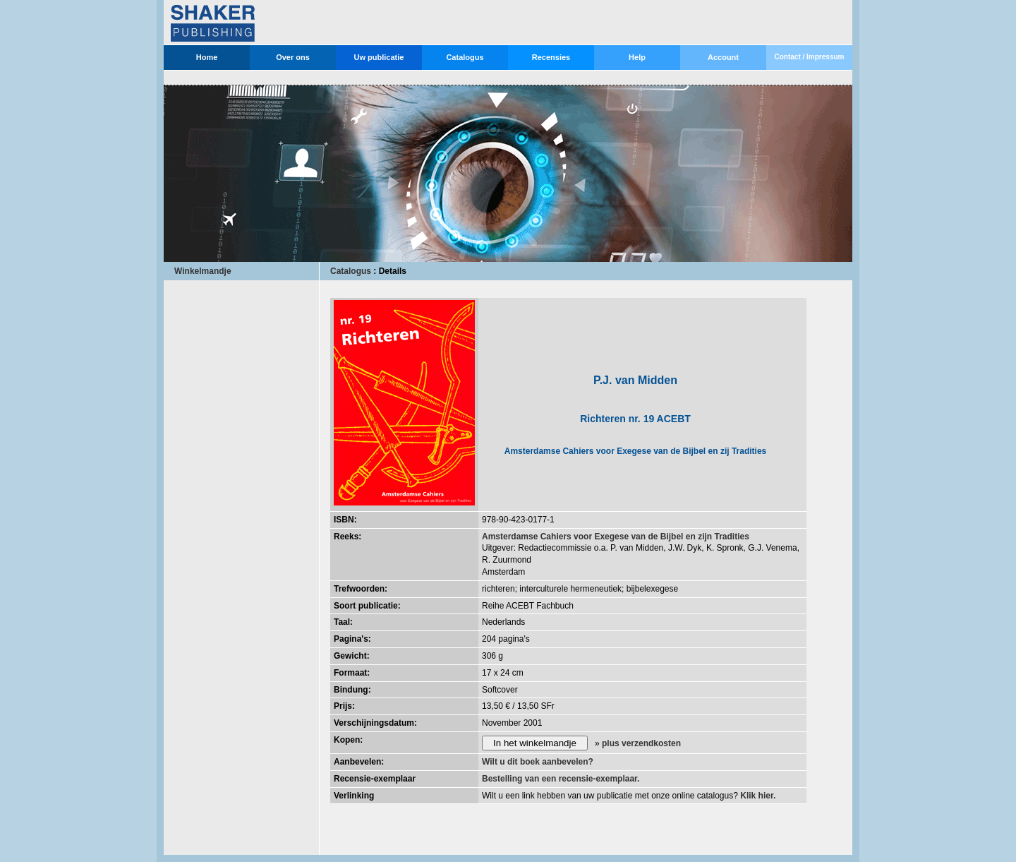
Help (637, 57)
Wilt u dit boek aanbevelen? (537, 762)
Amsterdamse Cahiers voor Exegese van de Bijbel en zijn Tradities (615, 536)
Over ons (293, 57)
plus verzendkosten (641, 743)
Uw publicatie (379, 57)
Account (723, 57)
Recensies (551, 57)
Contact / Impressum (810, 57)
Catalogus (464, 57)
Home (207, 57)
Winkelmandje (202, 271)
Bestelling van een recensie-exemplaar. (560, 779)
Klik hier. (757, 796)
